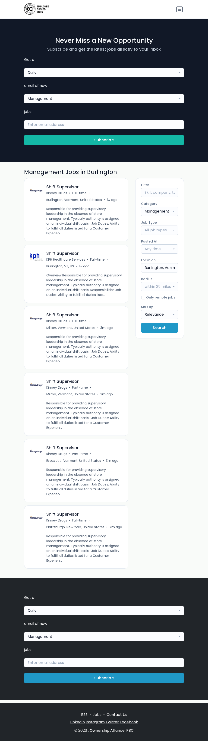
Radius (146, 279)
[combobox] (104, 72)
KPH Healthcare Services (66, 260)
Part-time (80, 389)
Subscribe (104, 140)
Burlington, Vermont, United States (74, 200)
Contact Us (117, 714)
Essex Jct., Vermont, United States (74, 462)
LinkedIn (77, 722)
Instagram (95, 722)
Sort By (147, 307)
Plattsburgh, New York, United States (76, 529)
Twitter (112, 722)
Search (159, 327)
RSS (84, 714)
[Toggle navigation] (179, 9)
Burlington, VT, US (60, 267)
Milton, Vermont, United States (71, 329)
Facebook (129, 722)
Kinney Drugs (57, 193)
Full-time (79, 193)
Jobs (97, 714)
